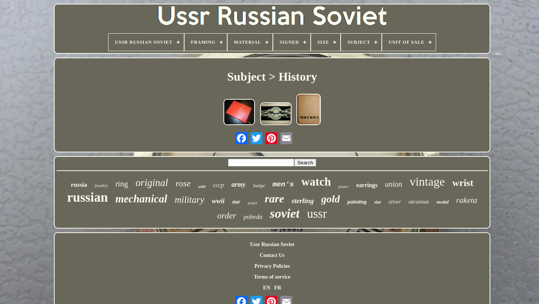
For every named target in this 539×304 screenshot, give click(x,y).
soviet (284, 213)
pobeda (253, 216)
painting (357, 202)
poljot (253, 203)
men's (283, 184)
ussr (317, 213)
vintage (427, 181)
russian (87, 197)
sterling (303, 201)
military (189, 200)
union (393, 184)
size (377, 202)
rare (274, 198)
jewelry (101, 185)
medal (442, 202)
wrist (462, 182)
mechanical (141, 199)
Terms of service (272, 277)
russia (79, 184)
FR (277, 288)
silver (395, 202)
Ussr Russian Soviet (272, 244)
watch (316, 181)
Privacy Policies (272, 266)
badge (259, 185)
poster (343, 186)
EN (266, 288)
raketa (466, 200)
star (236, 202)
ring (121, 183)
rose (183, 183)
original (151, 182)
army (238, 184)
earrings (367, 185)
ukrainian (419, 202)
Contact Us (272, 255)
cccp (218, 185)
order (226, 215)
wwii (218, 201)
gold (330, 199)
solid (201, 186)
